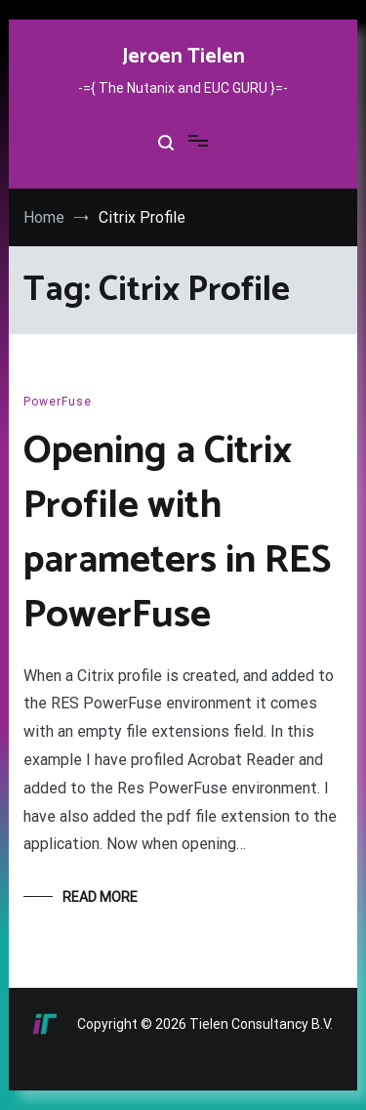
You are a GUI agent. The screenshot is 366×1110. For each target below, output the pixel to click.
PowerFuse (57, 401)
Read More (100, 897)
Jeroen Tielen (183, 56)
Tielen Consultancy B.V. (261, 1024)
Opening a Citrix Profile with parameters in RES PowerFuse (177, 533)
